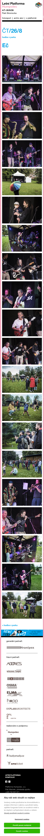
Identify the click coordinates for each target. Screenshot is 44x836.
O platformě (31, 18)
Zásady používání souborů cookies (17, 813)
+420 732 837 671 (12, 792)
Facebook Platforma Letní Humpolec (6, 782)
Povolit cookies (22, 831)
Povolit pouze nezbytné (22, 825)
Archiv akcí (18, 18)
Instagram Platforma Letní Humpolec (9, 782)
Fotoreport (6, 18)
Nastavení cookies (22, 819)
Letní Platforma (13, 5)
